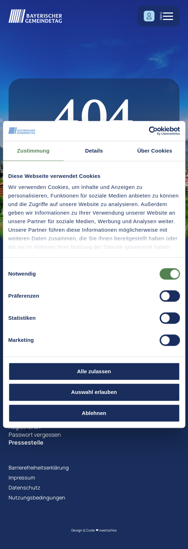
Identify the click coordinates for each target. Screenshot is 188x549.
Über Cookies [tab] (154, 151)
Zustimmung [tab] (33, 151)
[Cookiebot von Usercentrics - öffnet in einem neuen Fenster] (148, 130)
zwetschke (108, 530)
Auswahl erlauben (94, 392)
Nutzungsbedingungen (37, 497)
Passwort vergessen (35, 434)
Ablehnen (94, 413)
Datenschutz (24, 487)
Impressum (22, 477)
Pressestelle (26, 442)
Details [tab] (94, 151)
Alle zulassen (94, 371)
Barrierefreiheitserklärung (39, 467)
